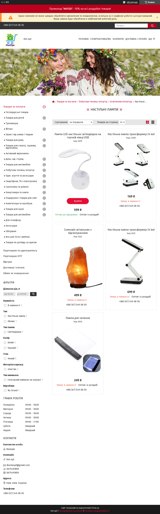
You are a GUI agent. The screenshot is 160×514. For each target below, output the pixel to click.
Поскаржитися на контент (71, 511)
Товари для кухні (15, 209)
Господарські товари (17, 112)
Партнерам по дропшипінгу (20, 250)
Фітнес (9, 129)
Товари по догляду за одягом (21, 242)
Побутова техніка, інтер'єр (93, 102)
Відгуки (7, 261)
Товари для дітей (15, 117)
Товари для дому (15, 140)
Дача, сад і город (15, 159)
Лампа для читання (78, 318)
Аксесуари (11, 225)
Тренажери (12, 123)
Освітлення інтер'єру (121, 102)
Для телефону (13, 220)
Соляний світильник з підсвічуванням (78, 231)
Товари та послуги (66, 102)
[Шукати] (152, 26)
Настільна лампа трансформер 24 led (131, 134)
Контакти (118, 39)
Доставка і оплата (136, 39)
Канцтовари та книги (17, 192)
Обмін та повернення (16, 273)
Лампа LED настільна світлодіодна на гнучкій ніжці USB (78, 136)
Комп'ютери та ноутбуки (19, 203)
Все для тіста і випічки (18, 236)
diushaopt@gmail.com (18, 465)
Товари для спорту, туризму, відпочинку (21, 146)
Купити (78, 201)
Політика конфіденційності (97, 511)
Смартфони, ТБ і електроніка (21, 181)
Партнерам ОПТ (12, 256)
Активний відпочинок (17, 153)
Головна (84, 39)
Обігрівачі (11, 231)
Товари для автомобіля (18, 164)
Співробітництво (100, 39)
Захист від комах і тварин (19, 134)
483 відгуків (132, 2)
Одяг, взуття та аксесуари (19, 175)
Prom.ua (95, 508)
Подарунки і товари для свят (21, 198)
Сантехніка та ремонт (17, 186)
